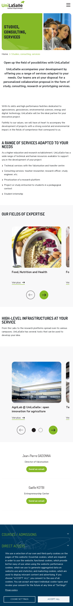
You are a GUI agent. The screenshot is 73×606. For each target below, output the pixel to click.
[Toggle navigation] (68, 5)
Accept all (54, 599)
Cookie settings (19, 599)
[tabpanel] (36, 394)
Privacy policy (11, 590)
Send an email (37, 469)
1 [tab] (34, 430)
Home (5, 54)
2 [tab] (41, 430)
